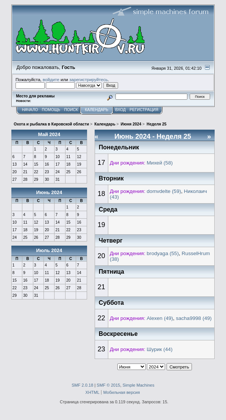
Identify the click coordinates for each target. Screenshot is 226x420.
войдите (51, 79)
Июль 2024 (49, 250)
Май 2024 (49, 134)
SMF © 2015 (108, 385)
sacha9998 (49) (194, 318)
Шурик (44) (160, 349)
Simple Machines (138, 385)
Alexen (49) (160, 318)
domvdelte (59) (164, 191)
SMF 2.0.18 (82, 385)
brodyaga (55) (163, 253)
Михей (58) (160, 163)
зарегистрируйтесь (88, 79)
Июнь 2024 (49, 192)
